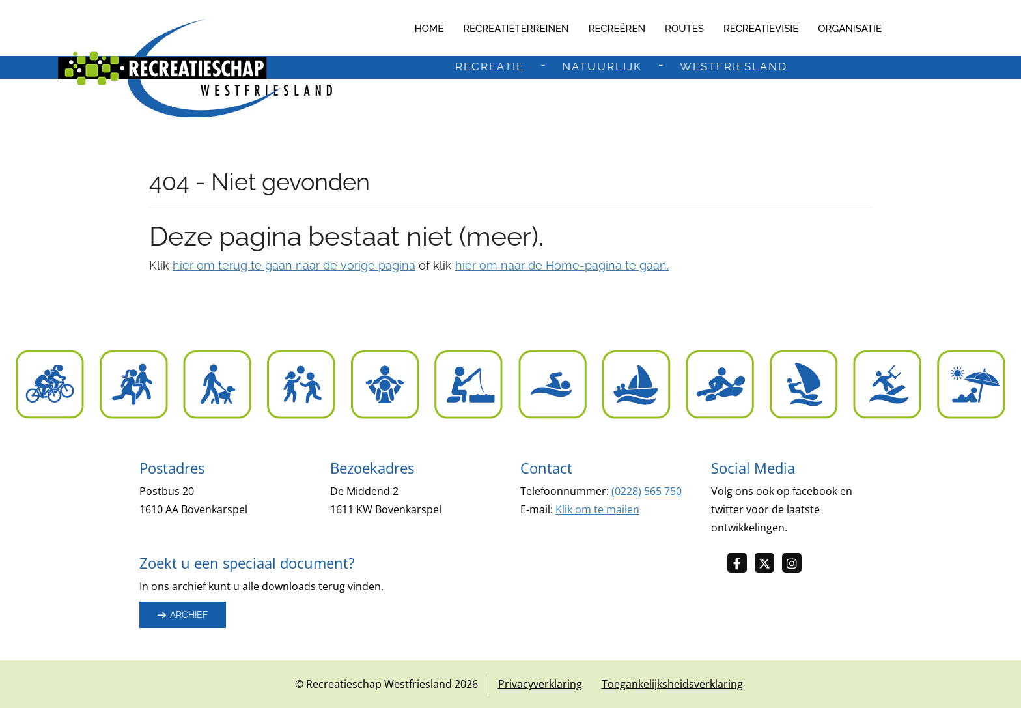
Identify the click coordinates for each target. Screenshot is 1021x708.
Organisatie (850, 29)
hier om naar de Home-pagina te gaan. (562, 265)
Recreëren (617, 29)
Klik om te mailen (597, 509)
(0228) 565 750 (646, 491)
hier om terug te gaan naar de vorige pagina (294, 265)
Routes (684, 29)
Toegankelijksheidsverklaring (672, 684)
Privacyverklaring (540, 684)
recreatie (489, 66)
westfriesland (733, 66)
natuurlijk (602, 66)
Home (429, 29)
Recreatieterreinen (515, 29)
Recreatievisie (760, 29)
